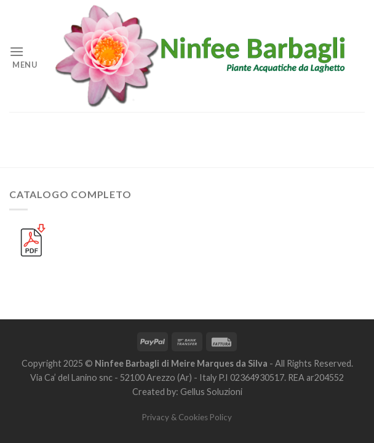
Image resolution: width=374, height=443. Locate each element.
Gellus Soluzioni (211, 391)
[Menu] (23, 56)
